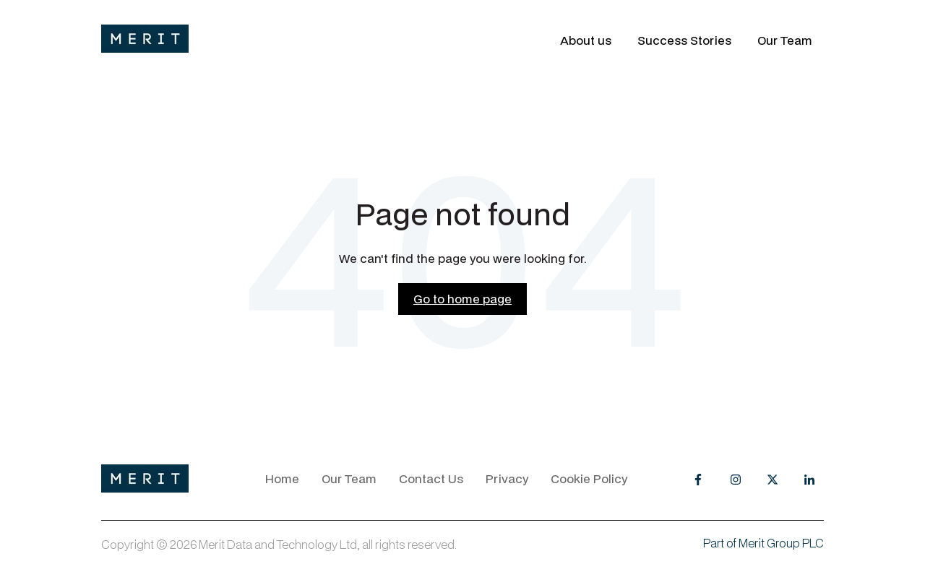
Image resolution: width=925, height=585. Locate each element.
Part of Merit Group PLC (763, 542)
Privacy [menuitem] (507, 478)
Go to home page (462, 298)
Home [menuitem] (282, 478)
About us (585, 40)
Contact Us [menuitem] (431, 478)
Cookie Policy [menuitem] (589, 478)
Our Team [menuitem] (349, 478)
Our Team (784, 40)
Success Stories (684, 40)
